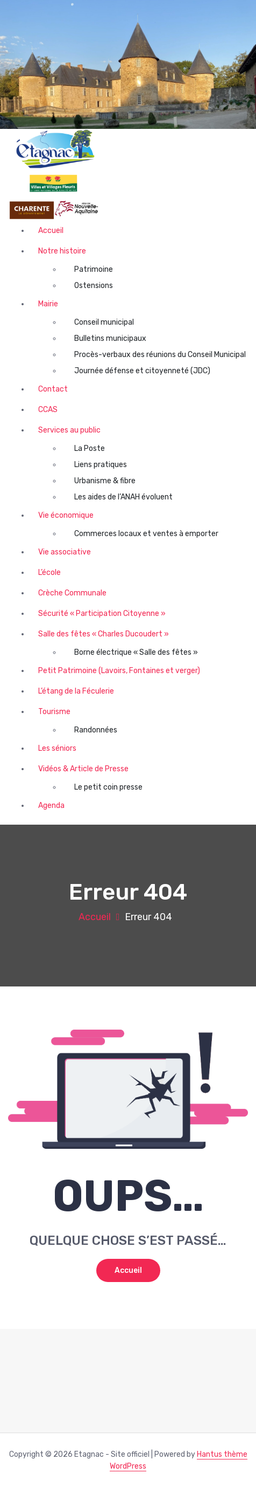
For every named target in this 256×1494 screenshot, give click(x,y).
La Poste (89, 448)
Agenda (51, 805)
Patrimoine (93, 269)
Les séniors (57, 748)
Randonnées (95, 730)
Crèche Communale (72, 593)
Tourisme (54, 711)
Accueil (50, 230)
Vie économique (66, 515)
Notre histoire (62, 251)
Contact (53, 389)
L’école (49, 572)
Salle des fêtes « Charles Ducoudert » (103, 634)
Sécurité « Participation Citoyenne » (102, 613)
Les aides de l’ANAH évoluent (123, 497)
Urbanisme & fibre (105, 480)
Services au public (69, 430)
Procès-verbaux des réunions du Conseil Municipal (160, 354)
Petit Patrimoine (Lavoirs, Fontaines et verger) (119, 670)
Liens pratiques (100, 464)
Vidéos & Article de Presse (83, 768)
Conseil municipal (104, 322)
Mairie (48, 304)
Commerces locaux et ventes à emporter (146, 533)
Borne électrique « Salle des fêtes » (136, 652)
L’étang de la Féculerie (76, 691)
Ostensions (93, 285)
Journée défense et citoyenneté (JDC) (142, 370)
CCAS (48, 409)
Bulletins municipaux (110, 338)
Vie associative (64, 552)
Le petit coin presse (108, 787)
